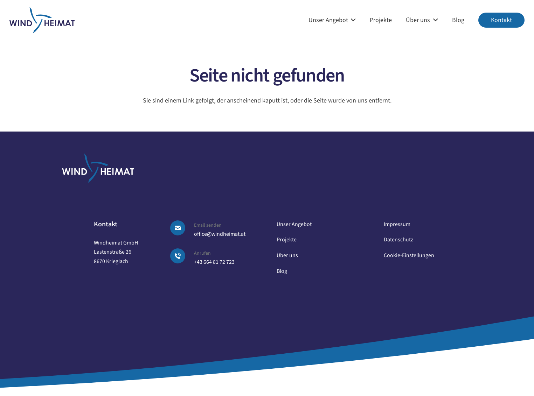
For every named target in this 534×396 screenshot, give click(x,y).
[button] (352, 20)
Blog (282, 271)
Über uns (287, 255)
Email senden (208, 225)
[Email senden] (181, 227)
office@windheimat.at (219, 234)
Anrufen (202, 253)
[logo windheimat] (42, 20)
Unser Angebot (294, 224)
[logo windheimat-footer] (98, 168)
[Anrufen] (181, 255)
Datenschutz (398, 239)
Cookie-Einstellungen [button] (409, 255)
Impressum (397, 224)
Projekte (287, 239)
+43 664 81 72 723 (214, 262)
